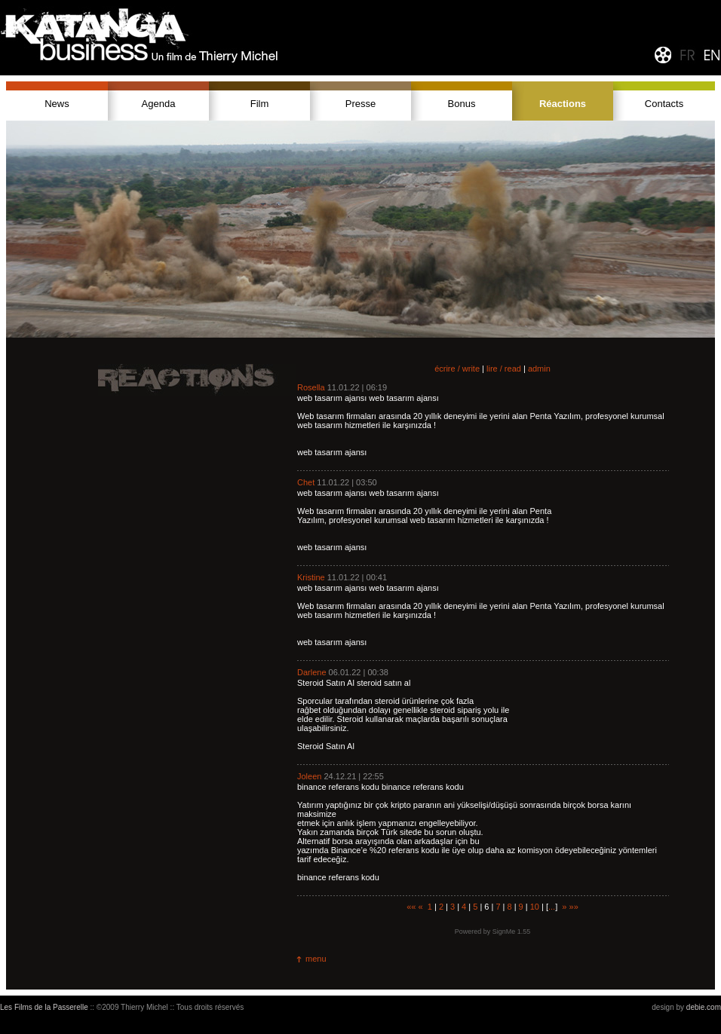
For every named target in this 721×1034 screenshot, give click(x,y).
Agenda (159, 103)
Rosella (311, 387)
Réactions (562, 103)
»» (573, 906)
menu (316, 958)
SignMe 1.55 (511, 931)
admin (539, 368)
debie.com (703, 1007)
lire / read (503, 368)
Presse (360, 103)
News (56, 103)
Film (259, 103)
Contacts (664, 103)
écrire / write (457, 368)
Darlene (312, 672)
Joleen (309, 776)
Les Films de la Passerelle (44, 1007)
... (551, 906)
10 (534, 906)
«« (411, 906)
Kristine (311, 577)
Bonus (462, 103)
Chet (305, 482)
